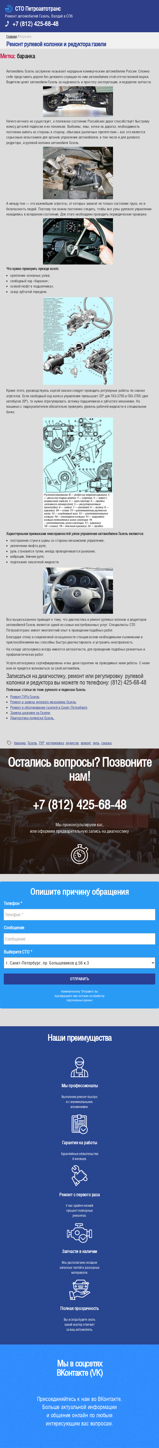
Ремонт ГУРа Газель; (25, 696)
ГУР (41, 743)
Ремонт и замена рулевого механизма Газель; (43, 702)
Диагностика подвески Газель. (32, 718)
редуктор (72, 743)
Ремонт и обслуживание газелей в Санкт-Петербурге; (49, 707)
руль (96, 743)
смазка (106, 743)
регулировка (55, 743)
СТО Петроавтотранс (38, 8)
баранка (20, 743)
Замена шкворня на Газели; (30, 712)
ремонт (86, 743)
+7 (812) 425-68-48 (35, 23)
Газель (32, 743)
